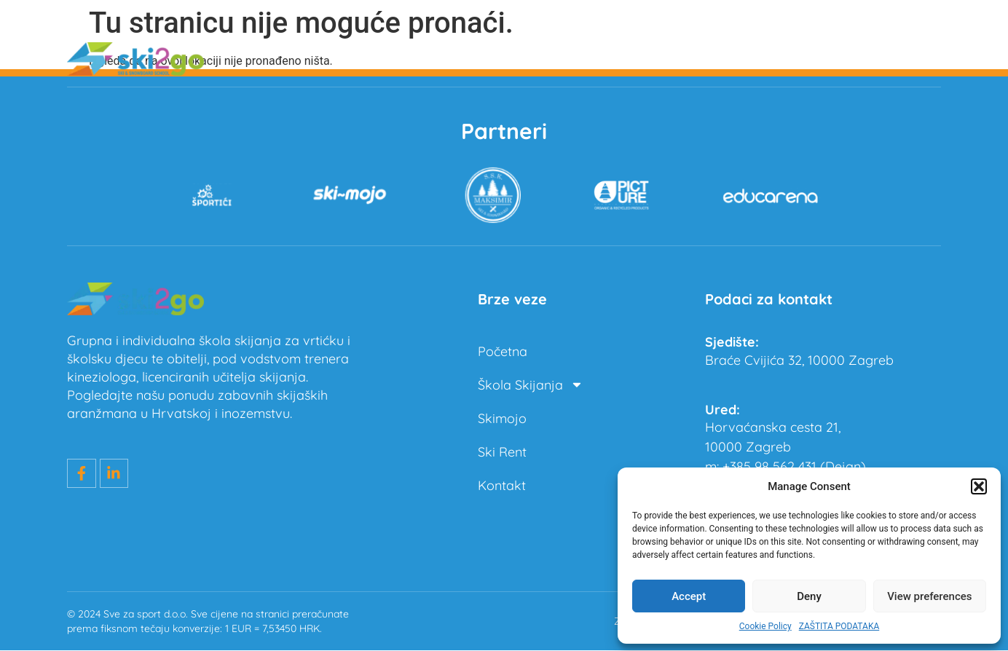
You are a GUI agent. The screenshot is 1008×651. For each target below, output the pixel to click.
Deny (809, 596)
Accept (689, 596)
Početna (519, 58)
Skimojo (746, 58)
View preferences (929, 596)
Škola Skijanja (633, 59)
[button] (979, 486)
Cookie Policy (765, 626)
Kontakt (917, 58)
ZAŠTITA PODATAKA (839, 626)
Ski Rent (832, 58)
